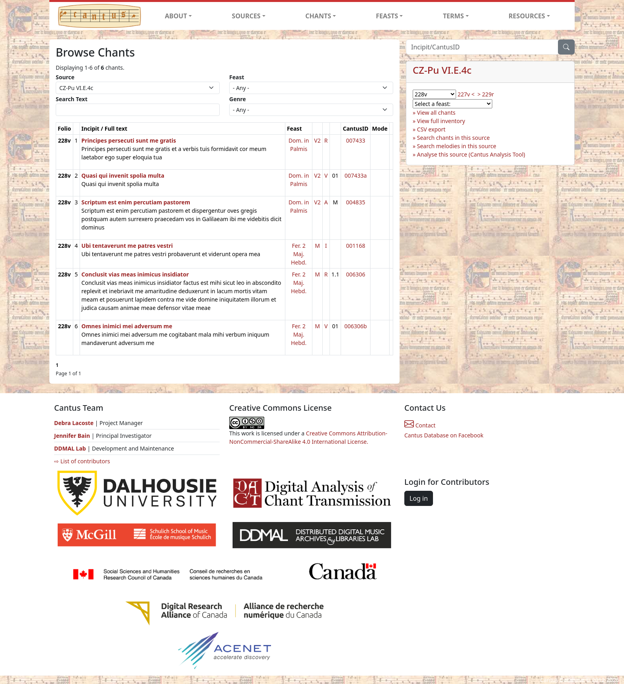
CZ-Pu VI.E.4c (442, 69)
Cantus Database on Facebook (444, 435)
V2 (317, 140)
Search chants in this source (453, 137)
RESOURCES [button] (527, 16)
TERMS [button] (453, 16)
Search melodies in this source (456, 146)
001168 (355, 245)
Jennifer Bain (73, 435)
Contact (419, 425)
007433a (356, 175)
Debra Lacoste (74, 423)
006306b (355, 326)
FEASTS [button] (387, 16)
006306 (355, 274)
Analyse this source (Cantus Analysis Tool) (471, 154)
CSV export (431, 129)
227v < (466, 94)
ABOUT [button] (176, 16)
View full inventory (441, 121)
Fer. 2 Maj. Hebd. (298, 254)
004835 (355, 202)
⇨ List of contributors (82, 461)
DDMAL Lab (70, 448)
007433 (355, 140)
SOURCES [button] (246, 16)
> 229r (486, 94)
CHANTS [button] (318, 16)
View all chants (436, 112)
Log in (419, 498)
